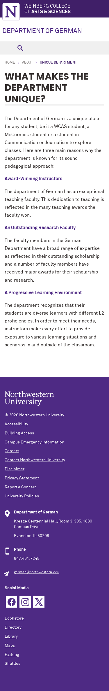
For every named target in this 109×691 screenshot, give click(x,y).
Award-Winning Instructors (33, 178)
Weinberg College (66, 9)
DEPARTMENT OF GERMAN (42, 31)
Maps (10, 645)
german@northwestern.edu (36, 572)
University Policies (22, 496)
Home (10, 62)
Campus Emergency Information (34, 442)
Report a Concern (21, 487)
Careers (12, 451)
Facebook (11, 602)
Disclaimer (14, 469)
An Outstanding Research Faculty (40, 227)
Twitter (38, 602)
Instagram (25, 602)
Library (11, 636)
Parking (12, 655)
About (27, 62)
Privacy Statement (22, 478)
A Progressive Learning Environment (43, 292)
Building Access (19, 433)
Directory (13, 627)
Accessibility (16, 424)
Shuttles (12, 664)
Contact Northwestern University (35, 460)
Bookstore (14, 618)
